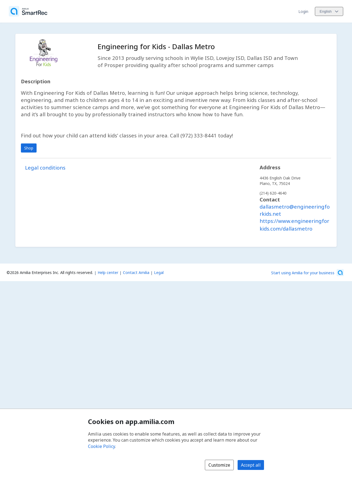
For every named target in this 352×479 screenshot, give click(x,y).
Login (303, 11)
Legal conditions (45, 167)
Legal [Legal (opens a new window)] (159, 272)
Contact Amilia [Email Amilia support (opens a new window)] (136, 272)
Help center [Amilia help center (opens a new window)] (108, 272)
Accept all (251, 465)
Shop (28, 148)
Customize (219, 465)
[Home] (28, 11)
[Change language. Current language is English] (329, 11)
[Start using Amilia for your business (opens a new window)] (307, 272)
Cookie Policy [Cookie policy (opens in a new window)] (101, 446)
